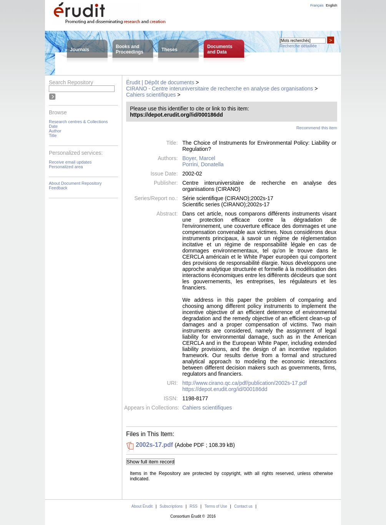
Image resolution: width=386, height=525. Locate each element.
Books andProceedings (129, 49)
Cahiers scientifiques (151, 95)
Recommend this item (316, 127)
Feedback (58, 188)
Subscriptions (171, 506)
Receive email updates (70, 162)
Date (53, 126)
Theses (169, 49)
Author (55, 131)
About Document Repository (75, 183)
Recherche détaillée (298, 45)
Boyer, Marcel (198, 158)
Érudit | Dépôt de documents (160, 82)
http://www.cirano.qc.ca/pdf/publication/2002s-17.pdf (244, 383)
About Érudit (142, 506)
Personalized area (66, 166)
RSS (194, 506)
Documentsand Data (219, 49)
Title (53, 135)
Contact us (243, 506)
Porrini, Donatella (202, 164)
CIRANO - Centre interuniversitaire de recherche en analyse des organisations (219, 88)
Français (317, 5)
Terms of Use (216, 506)
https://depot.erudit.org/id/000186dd (224, 389)
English (331, 5)
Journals (79, 49)
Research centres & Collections (78, 121)
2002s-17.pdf (154, 444)
